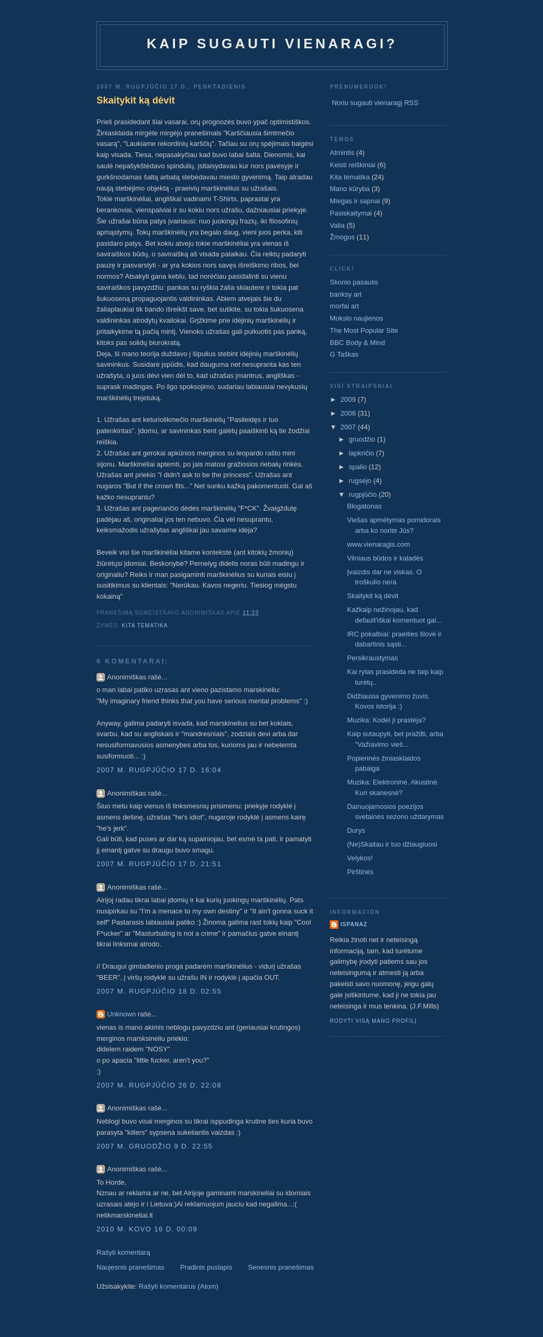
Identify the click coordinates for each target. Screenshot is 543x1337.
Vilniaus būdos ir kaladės (385, 558)
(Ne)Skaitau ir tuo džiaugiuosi (392, 844)
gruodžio (363, 439)
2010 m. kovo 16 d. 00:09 (147, 1229)
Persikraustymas (372, 658)
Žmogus (342, 237)
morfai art (344, 306)
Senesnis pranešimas (281, 1267)
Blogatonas (364, 506)
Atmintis (342, 153)
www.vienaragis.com (378, 544)
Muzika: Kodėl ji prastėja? (386, 720)
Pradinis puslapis (206, 1267)
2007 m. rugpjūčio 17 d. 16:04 (159, 770)
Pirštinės (360, 872)
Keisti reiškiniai (352, 165)
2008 (349, 413)
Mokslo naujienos (356, 318)
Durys (356, 830)
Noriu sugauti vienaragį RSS (375, 103)
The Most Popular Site (364, 330)
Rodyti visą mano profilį (373, 1021)
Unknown (121, 1014)
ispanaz (353, 924)
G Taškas (344, 354)
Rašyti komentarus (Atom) (178, 1286)
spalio (359, 467)
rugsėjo (361, 481)
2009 (349, 399)
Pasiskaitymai (351, 213)
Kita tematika (145, 625)
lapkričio (362, 453)
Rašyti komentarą (123, 1252)
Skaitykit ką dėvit (136, 100)
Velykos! (359, 858)
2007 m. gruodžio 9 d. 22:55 (155, 1146)
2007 (349, 427)
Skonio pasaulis (354, 282)
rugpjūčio (364, 494)
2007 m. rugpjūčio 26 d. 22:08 (159, 1085)
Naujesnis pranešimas (130, 1267)
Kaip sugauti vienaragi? (271, 43)
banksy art (346, 294)
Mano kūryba (350, 189)
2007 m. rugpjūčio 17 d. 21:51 (159, 864)
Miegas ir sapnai (355, 201)
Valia (337, 225)
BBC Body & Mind (357, 343)
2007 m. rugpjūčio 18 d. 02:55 (159, 991)
